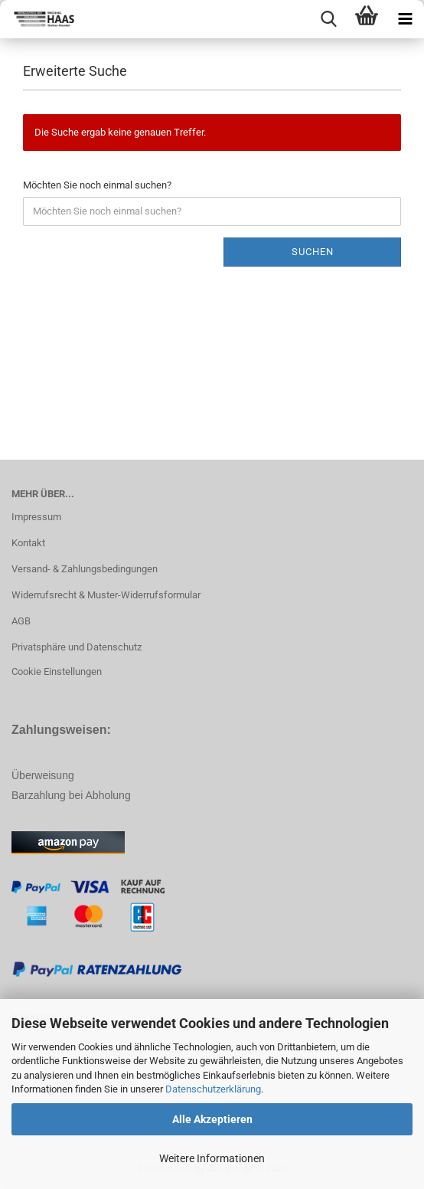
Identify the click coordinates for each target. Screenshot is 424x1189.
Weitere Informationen (212, 1158)
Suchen (313, 251)
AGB (21, 621)
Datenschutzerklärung (213, 1089)
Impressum (36, 516)
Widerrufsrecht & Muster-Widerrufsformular (106, 595)
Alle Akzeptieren (212, 1119)
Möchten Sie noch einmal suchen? (97, 185)
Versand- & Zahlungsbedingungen (84, 569)
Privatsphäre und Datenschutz (76, 647)
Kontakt (28, 543)
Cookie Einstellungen (56, 671)
